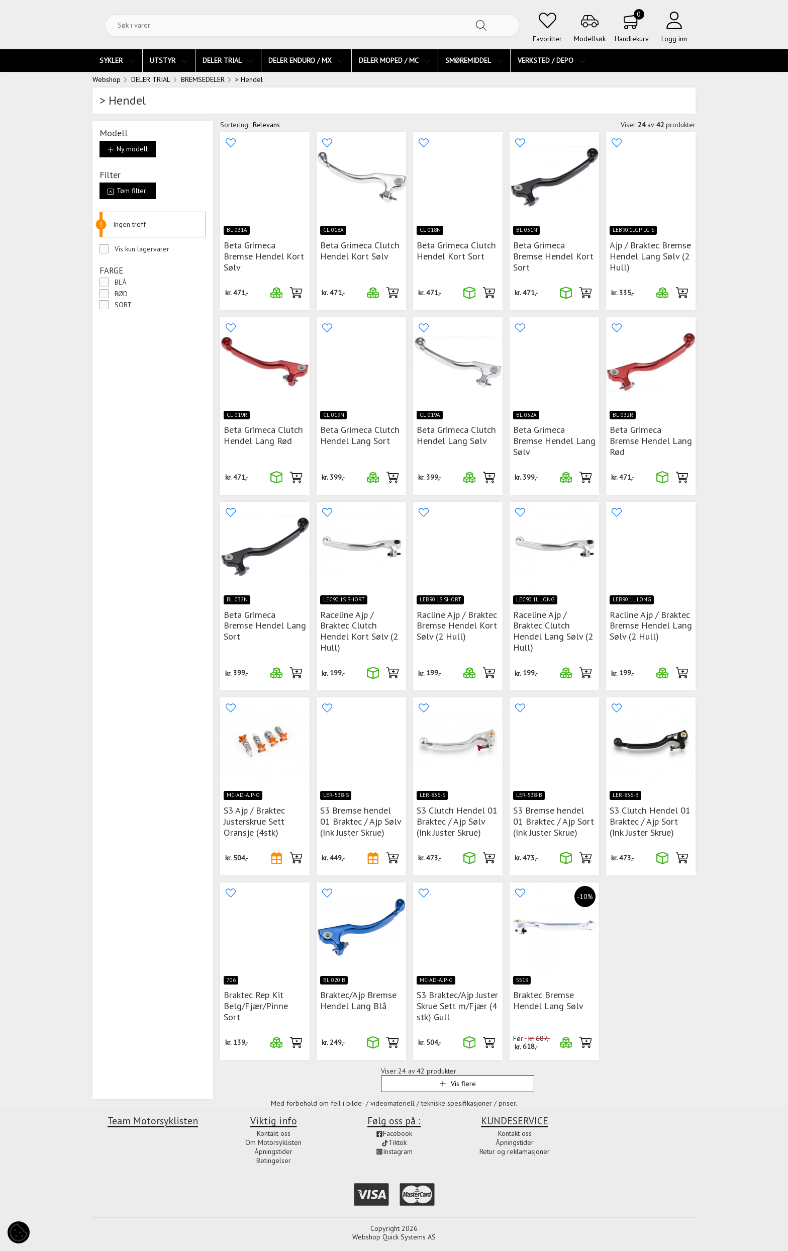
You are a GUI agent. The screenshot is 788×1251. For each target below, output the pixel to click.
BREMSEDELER (203, 79)
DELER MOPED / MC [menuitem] (395, 60)
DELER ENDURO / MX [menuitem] (306, 60)
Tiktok (394, 1142)
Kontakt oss (273, 1133)
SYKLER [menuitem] (117, 60)
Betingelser (273, 1160)
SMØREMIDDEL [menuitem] (474, 60)
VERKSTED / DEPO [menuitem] (552, 60)
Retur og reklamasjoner (514, 1151)
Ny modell (127, 148)
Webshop (106, 79)
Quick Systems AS (409, 1236)
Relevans (266, 124)
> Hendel (249, 79)
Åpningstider (273, 1151)
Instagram (394, 1151)
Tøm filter (126, 190)
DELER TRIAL (150, 79)
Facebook (394, 1133)
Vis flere (457, 1083)
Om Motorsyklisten (273, 1142)
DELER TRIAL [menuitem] (228, 60)
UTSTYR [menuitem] (169, 60)
